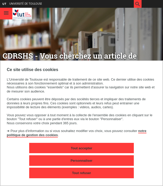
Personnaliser (81, 160)
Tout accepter (81, 148)
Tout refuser (81, 173)
